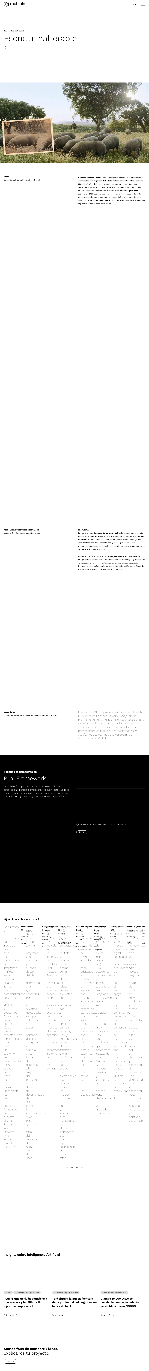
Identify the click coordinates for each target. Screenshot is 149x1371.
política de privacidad (119, 824)
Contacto (132, 4)
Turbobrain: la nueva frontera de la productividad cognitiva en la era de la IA (74, 1302)
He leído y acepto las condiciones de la (101, 824)
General (8, 1292)
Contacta (10, 1361)
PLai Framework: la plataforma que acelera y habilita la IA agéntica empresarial (25, 1302)
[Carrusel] (61, 1167)
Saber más (9, 1315)
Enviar (82, 832)
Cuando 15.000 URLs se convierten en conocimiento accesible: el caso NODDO (120, 1302)
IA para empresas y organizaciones (27, 1292)
